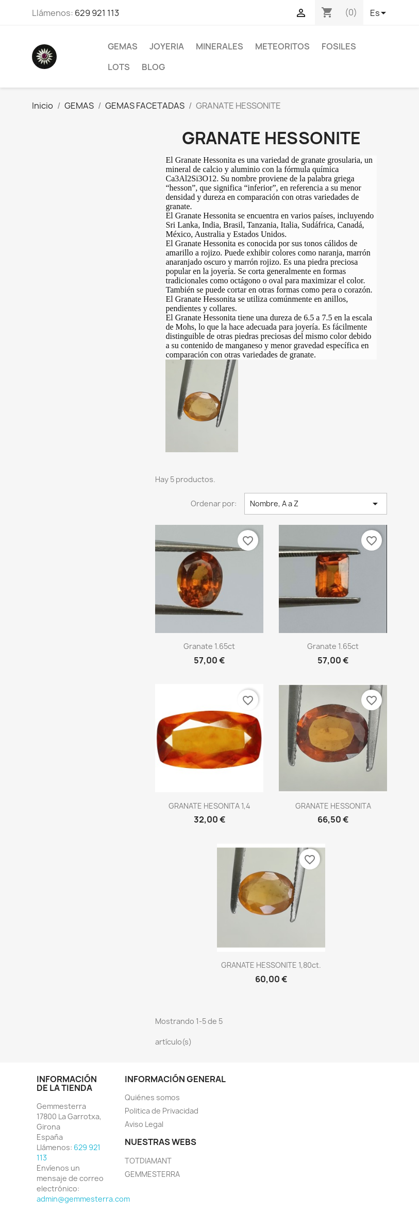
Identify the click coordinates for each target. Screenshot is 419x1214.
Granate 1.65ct (209, 646)
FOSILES (339, 46)
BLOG (153, 67)
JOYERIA (166, 46)
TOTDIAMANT (148, 1161)
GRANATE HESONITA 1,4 (209, 806)
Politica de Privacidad (161, 1111)
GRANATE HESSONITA (333, 806)
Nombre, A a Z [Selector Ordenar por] (315, 504)
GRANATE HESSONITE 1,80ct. (271, 965)
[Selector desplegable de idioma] (379, 14)
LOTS (119, 67)
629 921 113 (97, 13)
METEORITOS (282, 46)
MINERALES (219, 46)
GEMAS (123, 46)
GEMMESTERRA (152, 1174)
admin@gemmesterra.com (83, 1199)
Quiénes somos (152, 1097)
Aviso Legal (144, 1124)
